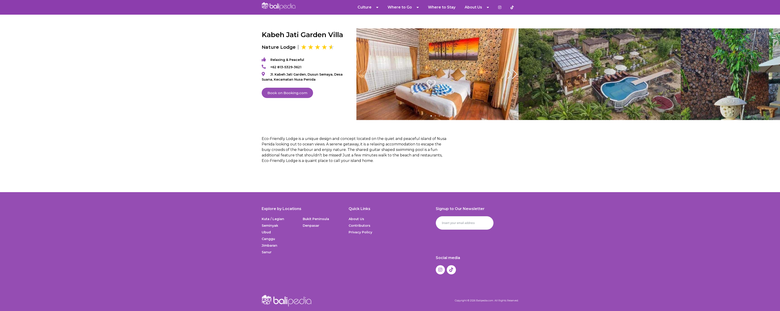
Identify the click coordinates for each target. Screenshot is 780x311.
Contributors (359, 226)
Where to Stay (441, 7)
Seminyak (270, 226)
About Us (477, 7)
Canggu (268, 239)
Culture (368, 7)
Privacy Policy (360, 232)
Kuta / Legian (273, 219)
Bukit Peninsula (316, 219)
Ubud (266, 232)
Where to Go (403, 7)
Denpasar (311, 226)
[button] (512, 74)
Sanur (267, 252)
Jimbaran (269, 245)
